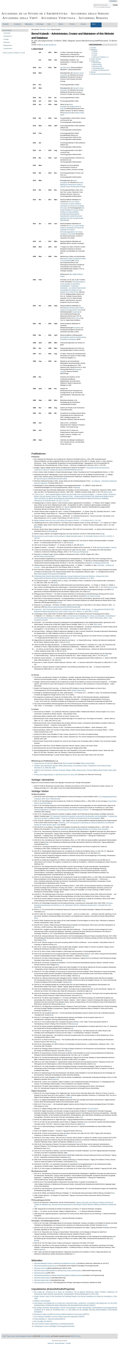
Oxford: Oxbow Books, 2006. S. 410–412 (74, 618)
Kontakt (68, 1343)
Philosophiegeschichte (98, 68)
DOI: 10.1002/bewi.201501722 (98, 563)
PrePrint (67, 509)
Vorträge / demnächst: (96, 59)
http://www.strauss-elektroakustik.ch (71, 1270)
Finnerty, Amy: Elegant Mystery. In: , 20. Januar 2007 (56, 774)
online (77, 487)
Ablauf (105, 1225)
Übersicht (51, 1343)
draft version (108, 492)
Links (49, 24)
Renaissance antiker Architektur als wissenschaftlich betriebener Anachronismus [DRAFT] (61, 1314)
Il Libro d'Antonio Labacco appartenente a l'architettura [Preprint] (54, 1324)
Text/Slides (48, 803)
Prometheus (77, 327)
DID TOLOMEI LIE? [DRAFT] (43, 1321)
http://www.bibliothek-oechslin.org (67, 1263)
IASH (76, 260)
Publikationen (94, 49)
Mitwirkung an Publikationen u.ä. (101, 57)
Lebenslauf (93, 47)
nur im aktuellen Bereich (102, 7)
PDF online (97, 624)
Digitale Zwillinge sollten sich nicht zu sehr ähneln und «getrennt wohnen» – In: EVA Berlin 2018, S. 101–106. (67, 520)
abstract (69, 1097)
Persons (72, 24)
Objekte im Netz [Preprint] (42, 1301)
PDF (71, 542)
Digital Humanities (97, 64)
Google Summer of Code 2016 (43, 763)
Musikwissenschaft (97, 66)
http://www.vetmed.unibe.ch (42, 1277)
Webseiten (93, 72)
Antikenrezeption (97, 62)
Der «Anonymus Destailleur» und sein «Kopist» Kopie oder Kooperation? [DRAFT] (59, 1316)
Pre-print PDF (78, 552)
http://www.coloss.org (40, 1268)
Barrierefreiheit (60, 1343)
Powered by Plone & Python (59, 1340)
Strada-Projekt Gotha (78, 690)
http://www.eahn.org (40, 1273)
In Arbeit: (95, 55)
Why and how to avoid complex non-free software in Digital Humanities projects (58, 536)
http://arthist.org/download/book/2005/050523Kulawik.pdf (62, 607)
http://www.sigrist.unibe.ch (42, 1280)
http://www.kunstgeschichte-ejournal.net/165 (48, 574)
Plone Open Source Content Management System (17, 1336)
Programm (55, 1079)
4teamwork (67, 112)
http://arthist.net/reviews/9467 (46, 556)
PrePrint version (112, 587)
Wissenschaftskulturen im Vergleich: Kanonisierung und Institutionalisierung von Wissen (61, 809)
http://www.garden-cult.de (42, 1282)
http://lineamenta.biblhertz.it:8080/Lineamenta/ (68, 1275)
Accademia (17, 24)
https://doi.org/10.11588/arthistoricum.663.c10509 (52, 478)
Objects (60, 24)
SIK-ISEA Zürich (65, 67)
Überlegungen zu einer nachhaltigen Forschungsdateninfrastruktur (54, 1326)
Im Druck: (95, 53)
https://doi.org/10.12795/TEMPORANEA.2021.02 (67, 470)
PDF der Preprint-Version (92, 596)
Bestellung (38, 527)
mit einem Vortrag (79, 186)
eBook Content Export (87, 763)
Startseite (6, 24)
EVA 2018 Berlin (93, 1108)
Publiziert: (95, 51)
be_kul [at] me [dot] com (48, 44)
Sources (83, 24)
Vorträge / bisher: (95, 60)
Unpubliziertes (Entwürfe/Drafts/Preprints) (101, 74)
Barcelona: (80, 829)
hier (81, 1117)
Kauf (55, 531)
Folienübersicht (55, 799)
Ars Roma (77, 318)
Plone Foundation (68, 763)
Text (48, 799)
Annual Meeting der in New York (71, 184)
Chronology (39, 24)
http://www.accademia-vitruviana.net (45, 1265)
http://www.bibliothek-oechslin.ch (44, 1263)
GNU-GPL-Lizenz (75, 1336)
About (93, 24)
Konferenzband (102, 547)
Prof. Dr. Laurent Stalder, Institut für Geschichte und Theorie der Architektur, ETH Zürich (72, 227)
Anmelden (113, 1)
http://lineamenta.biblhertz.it (42, 1275)
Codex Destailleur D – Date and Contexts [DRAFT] (49, 1319)
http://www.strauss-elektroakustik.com (45, 1270)
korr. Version (112, 547)
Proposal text (77, 1142)
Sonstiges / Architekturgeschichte (101, 70)
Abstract (58, 602)
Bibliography (29, 24)
